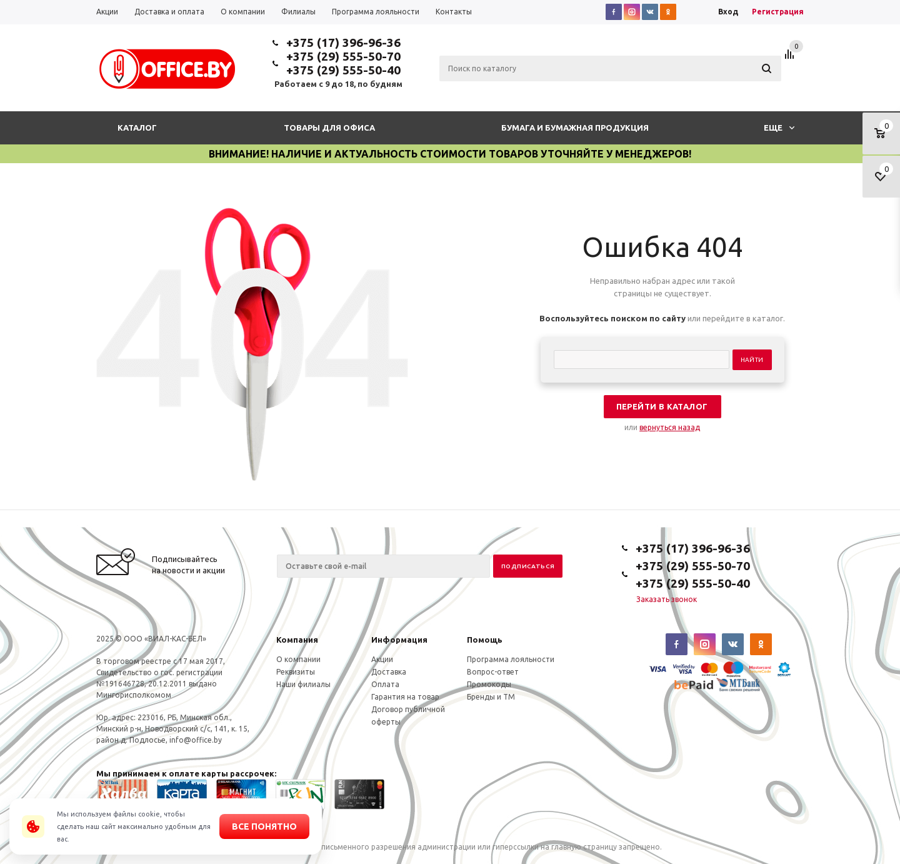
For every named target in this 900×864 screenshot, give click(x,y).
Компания (297, 639)
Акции (382, 659)
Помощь (484, 639)
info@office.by (195, 740)
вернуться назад (669, 427)
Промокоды (489, 684)
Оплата (385, 684)
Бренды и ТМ (491, 697)
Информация (399, 639)
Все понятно (264, 826)
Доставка (388, 672)
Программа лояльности (510, 659)
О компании (298, 659)
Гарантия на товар (405, 697)
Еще (779, 127)
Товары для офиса (329, 127)
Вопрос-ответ (493, 672)
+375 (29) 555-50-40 (343, 70)
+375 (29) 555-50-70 (343, 56)
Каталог (137, 127)
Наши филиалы (303, 684)
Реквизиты (295, 672)
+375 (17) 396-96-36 (343, 42)
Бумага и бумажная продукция (575, 127)
